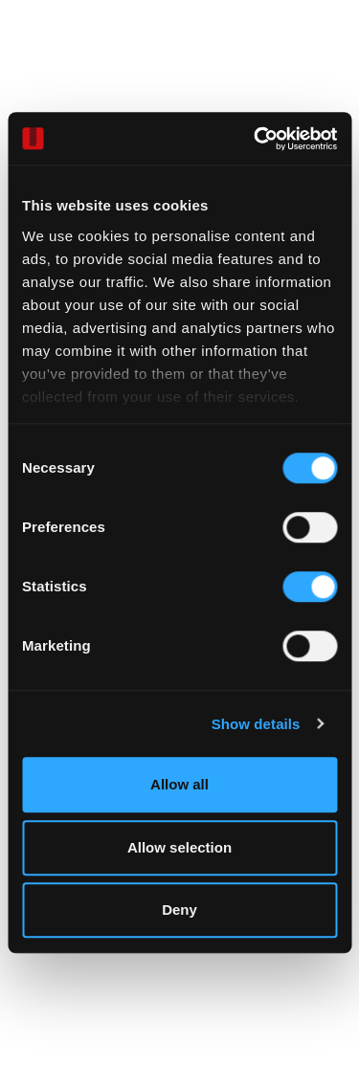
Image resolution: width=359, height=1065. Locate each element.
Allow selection (179, 847)
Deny (179, 909)
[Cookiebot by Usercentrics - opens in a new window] (255, 138)
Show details (256, 724)
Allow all (179, 784)
